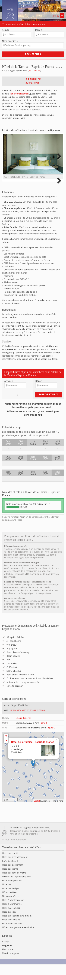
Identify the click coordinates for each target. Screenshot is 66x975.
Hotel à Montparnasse (13, 910)
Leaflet (37, 811)
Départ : (39, 30)
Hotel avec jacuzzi (11, 918)
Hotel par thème (10, 879)
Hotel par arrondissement (14, 867)
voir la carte (34, 70)
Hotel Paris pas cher (12, 890)
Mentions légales (10, 963)
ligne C (51, 737)
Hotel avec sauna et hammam (17, 925)
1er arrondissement (19, 93)
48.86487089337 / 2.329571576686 (27, 720)
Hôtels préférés (9, 902)
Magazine (7, 955)
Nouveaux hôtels (10, 906)
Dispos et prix (48, 404)
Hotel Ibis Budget (10, 898)
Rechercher (33, 54)
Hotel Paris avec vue (12, 933)
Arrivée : (6, 30)
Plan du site (7, 959)
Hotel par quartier (11, 863)
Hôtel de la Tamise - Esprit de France (32, 752)
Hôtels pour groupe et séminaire (18, 937)
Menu (58, 15)
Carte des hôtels (10, 871)
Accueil (5, 951)
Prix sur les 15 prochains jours (17, 886)
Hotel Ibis (6, 894)
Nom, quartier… (10, 41)
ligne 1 (44, 732)
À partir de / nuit (33, 81)
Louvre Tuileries (23, 728)
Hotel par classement (12, 874)
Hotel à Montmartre (12, 914)
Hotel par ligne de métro (14, 882)
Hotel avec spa (9, 922)
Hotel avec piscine (11, 929)
